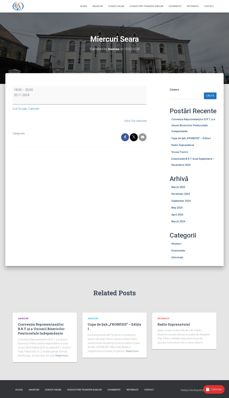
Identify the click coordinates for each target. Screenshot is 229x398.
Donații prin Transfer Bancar (146, 6)
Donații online (116, 6)
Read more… (62, 355)
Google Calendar (29, 108)
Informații (193, 6)
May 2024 (176, 207)
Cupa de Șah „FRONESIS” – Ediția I (191, 138)
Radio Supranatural (182, 144)
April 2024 (177, 214)
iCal (15, 108)
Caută (210, 95)
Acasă (83, 6)
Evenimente (175, 6)
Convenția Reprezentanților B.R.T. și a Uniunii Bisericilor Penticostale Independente (193, 125)
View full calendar (134, 120)
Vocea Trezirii (179, 151)
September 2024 (181, 200)
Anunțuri (97, 6)
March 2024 (178, 221)
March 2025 (178, 186)
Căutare (174, 89)
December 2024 (180, 193)
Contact (209, 6)
